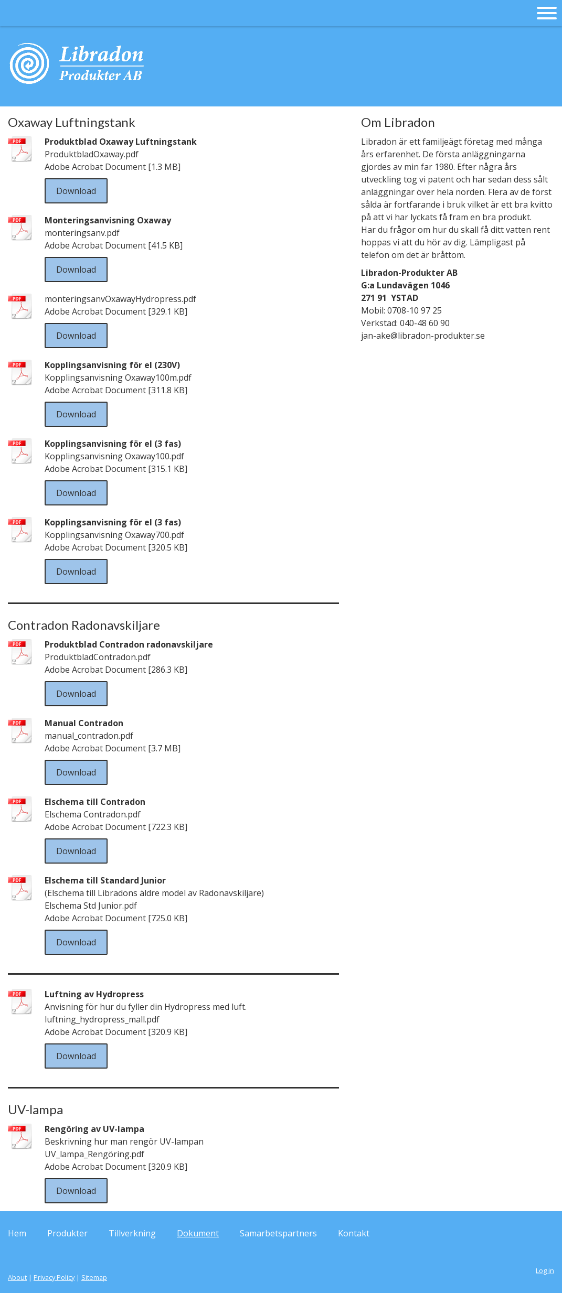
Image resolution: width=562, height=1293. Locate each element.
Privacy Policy (54, 1277)
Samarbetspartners (278, 1233)
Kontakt (353, 1233)
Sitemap (94, 1277)
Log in (545, 1270)
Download (76, 191)
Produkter (67, 1233)
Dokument (198, 1233)
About (17, 1277)
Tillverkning (132, 1233)
